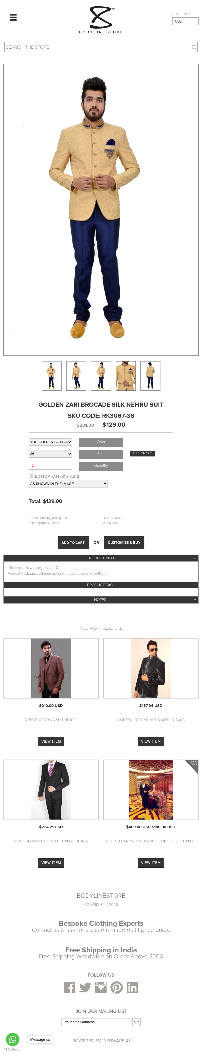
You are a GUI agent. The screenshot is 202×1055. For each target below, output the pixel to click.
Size (101, 453)
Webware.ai (116, 1041)
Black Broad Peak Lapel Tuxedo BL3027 (51, 841)
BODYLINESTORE (101, 896)
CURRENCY (181, 14)
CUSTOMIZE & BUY (124, 542)
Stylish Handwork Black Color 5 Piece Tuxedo (151, 841)
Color (101, 442)
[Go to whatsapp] (12, 1039)
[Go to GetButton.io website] (12, 1049)
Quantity (101, 465)
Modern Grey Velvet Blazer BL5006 (151, 720)
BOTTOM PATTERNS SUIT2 (57, 476)
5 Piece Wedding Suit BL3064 (51, 720)
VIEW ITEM (51, 741)
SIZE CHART (142, 453)
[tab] (101, 558)
